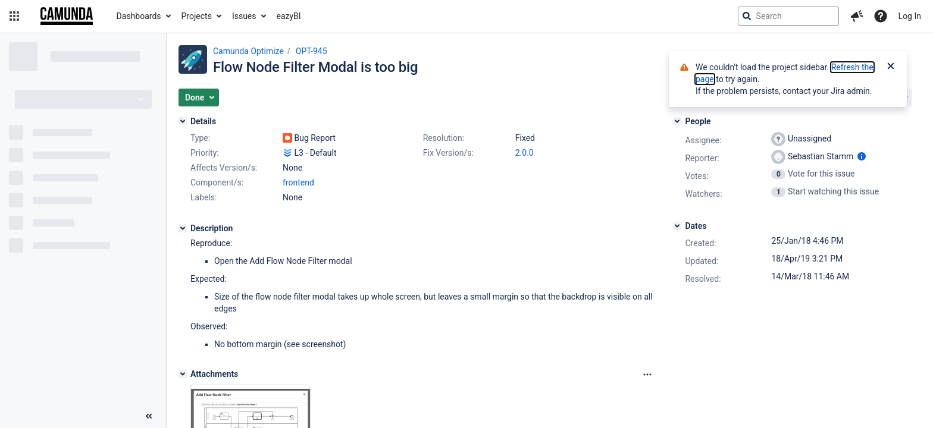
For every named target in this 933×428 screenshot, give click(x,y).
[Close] (891, 67)
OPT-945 (311, 51)
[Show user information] (861, 156)
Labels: (203, 197)
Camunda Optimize (248, 51)
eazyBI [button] (289, 16)
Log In (909, 16)
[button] (14, 16)
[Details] (183, 121)
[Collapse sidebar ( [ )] (148, 416)
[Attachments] (183, 374)
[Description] (183, 228)
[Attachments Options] (647, 374)
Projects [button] (196, 16)
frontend (298, 182)
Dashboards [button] (139, 16)
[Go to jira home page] (67, 16)
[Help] (880, 16)
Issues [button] (244, 16)
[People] (677, 121)
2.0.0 (524, 153)
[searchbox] (788, 16)
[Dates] (677, 226)
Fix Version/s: (448, 153)
